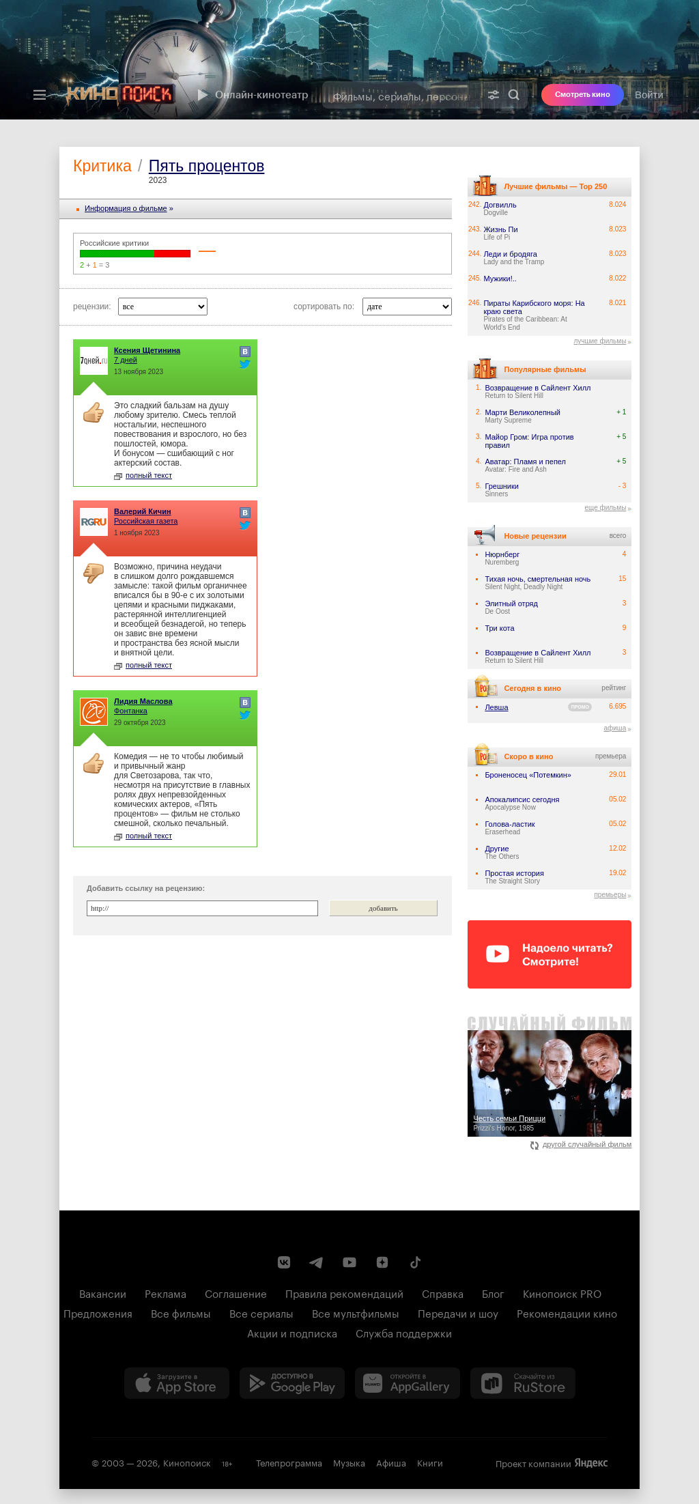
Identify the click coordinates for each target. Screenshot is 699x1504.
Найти (514, 95)
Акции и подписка (292, 1332)
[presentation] (349, 59)
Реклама (165, 1292)
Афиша (391, 1461)
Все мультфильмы (355, 1312)
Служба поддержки (404, 1332)
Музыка (349, 1461)
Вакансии (102, 1292)
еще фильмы (605, 507)
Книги (430, 1461)
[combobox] (401, 95)
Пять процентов (207, 166)
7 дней (125, 360)
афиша (614, 728)
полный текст (143, 475)
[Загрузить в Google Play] (292, 1383)
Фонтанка (130, 711)
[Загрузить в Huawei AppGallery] (407, 1383)
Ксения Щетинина (147, 350)
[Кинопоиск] (121, 94)
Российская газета (145, 521)
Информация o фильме (126, 208)
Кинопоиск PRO (562, 1292)
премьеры (610, 894)
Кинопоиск (187, 1461)
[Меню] (39, 95)
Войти (649, 94)
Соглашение (236, 1292)
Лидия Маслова (143, 701)
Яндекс (591, 1463)
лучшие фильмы (599, 341)
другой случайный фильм (581, 1144)
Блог (493, 1292)
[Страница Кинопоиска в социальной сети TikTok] (415, 1262)
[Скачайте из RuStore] (522, 1383)
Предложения (97, 1312)
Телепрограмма (289, 1461)
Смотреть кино (582, 94)
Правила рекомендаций (344, 1292)
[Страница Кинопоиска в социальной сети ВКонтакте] (284, 1262)
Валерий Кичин (142, 511)
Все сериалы (261, 1312)
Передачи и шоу (458, 1312)
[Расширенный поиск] (493, 95)
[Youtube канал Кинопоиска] (349, 1262)
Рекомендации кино (567, 1312)
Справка (442, 1292)
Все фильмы (181, 1312)
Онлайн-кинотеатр (251, 95)
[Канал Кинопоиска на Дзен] (382, 1262)
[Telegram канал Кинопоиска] (317, 1262)
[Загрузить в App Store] (176, 1383)
